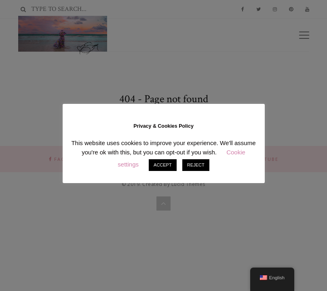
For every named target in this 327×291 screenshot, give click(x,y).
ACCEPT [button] (163, 164)
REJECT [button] (196, 164)
